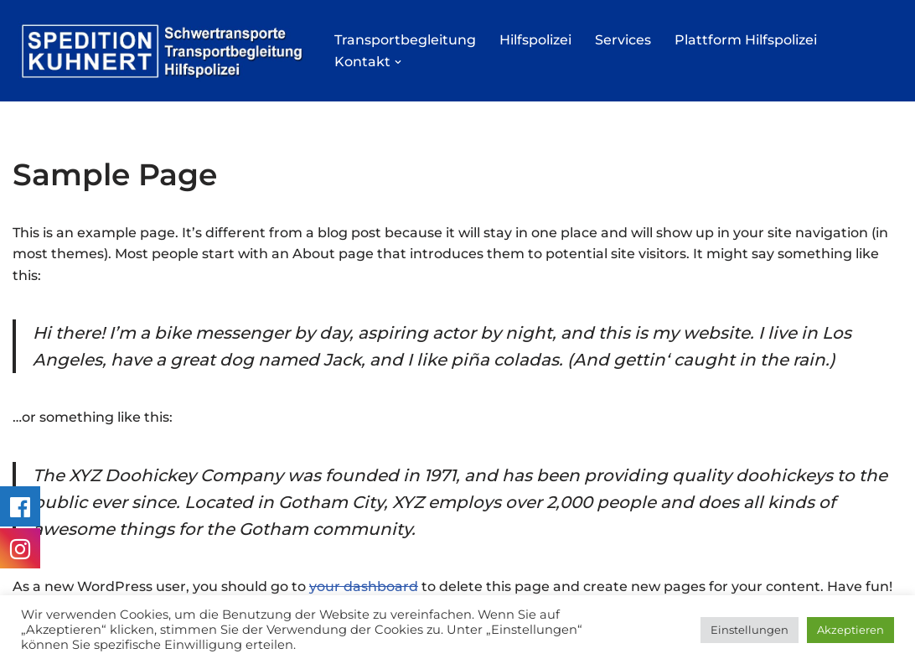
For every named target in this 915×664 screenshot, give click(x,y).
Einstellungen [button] (749, 629)
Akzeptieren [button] (850, 629)
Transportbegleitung (405, 40)
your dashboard (363, 586)
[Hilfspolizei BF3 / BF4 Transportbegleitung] (159, 50)
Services (623, 40)
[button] (398, 62)
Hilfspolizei (535, 40)
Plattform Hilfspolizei (746, 40)
